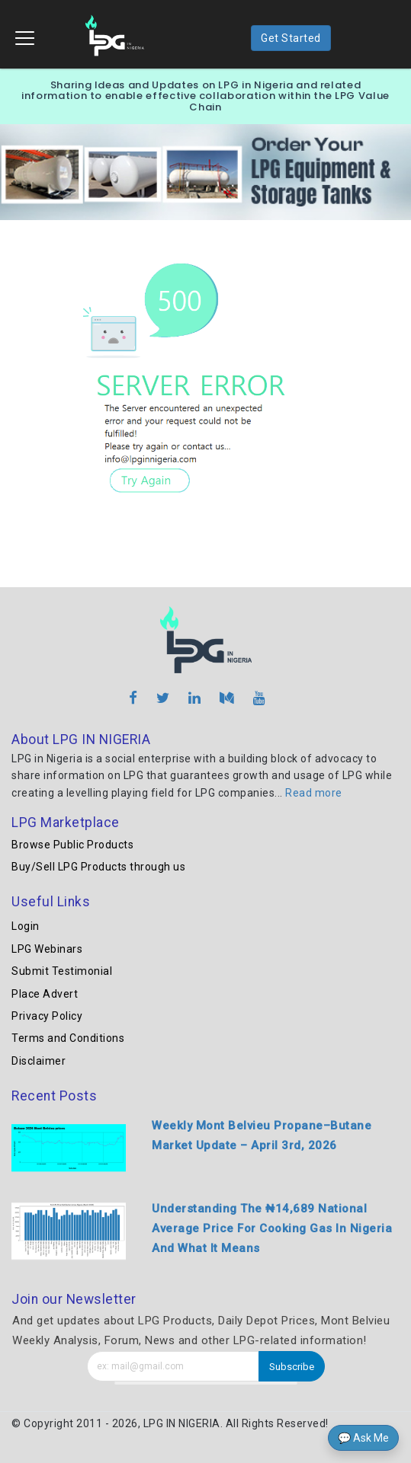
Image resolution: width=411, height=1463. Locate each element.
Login (25, 926)
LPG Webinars (46, 949)
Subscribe (291, 1366)
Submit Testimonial (61, 971)
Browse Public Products (72, 845)
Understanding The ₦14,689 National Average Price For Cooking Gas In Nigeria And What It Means (272, 1228)
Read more (313, 793)
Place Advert (44, 994)
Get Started (291, 38)
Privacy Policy (46, 1016)
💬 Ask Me (363, 1438)
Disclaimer (38, 1061)
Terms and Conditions (67, 1038)
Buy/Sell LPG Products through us (98, 867)
